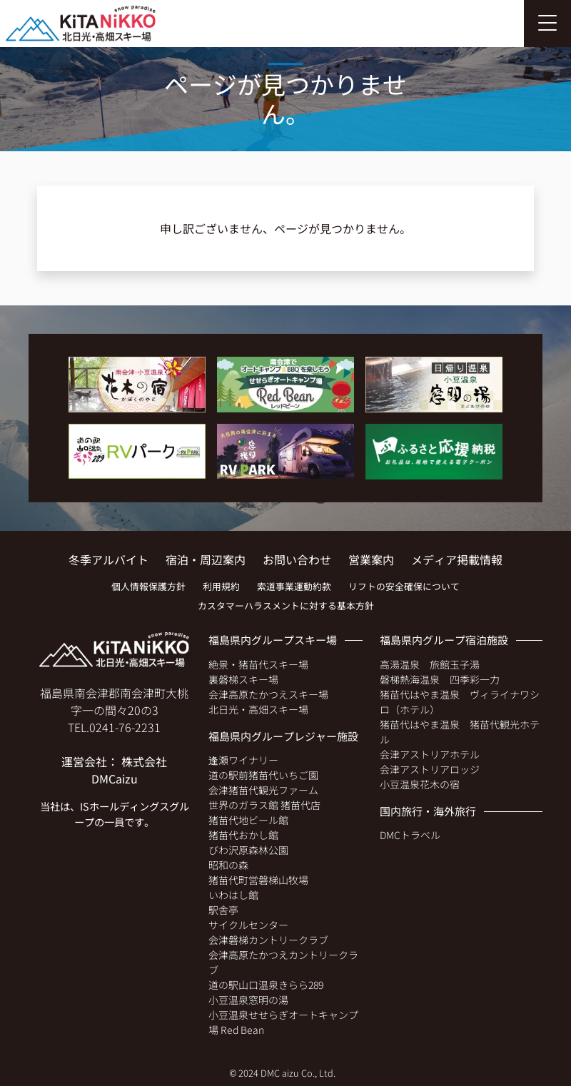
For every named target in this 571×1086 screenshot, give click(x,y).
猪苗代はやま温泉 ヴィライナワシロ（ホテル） (460, 701)
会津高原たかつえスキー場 (268, 694)
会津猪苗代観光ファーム (263, 790)
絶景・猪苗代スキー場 (258, 664)
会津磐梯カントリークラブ (268, 940)
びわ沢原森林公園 (248, 850)
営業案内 (371, 559)
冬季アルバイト (108, 559)
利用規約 (221, 586)
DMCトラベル (410, 835)
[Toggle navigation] (547, 23)
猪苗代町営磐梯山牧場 (258, 880)
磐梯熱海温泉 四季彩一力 (440, 679)
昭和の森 (228, 865)
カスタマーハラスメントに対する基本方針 (286, 605)
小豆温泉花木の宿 (420, 784)
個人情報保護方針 (148, 586)
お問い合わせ (297, 559)
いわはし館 (233, 895)
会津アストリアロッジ (430, 769)
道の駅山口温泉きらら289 (265, 985)
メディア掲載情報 (456, 559)
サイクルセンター (248, 925)
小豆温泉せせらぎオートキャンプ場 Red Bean (283, 1022)
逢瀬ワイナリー (243, 760)
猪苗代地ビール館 (248, 820)
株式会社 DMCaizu (129, 770)
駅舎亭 (223, 910)
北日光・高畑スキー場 (258, 709)
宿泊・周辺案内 (206, 559)
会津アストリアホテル (430, 754)
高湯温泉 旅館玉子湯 (430, 664)
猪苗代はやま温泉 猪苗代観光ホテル (460, 731)
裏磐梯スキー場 (243, 679)
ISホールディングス (124, 805)
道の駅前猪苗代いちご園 (263, 775)
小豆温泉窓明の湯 (248, 1000)
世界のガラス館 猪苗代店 (264, 805)
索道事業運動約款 (294, 586)
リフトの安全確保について (404, 586)
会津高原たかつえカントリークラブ (283, 962)
